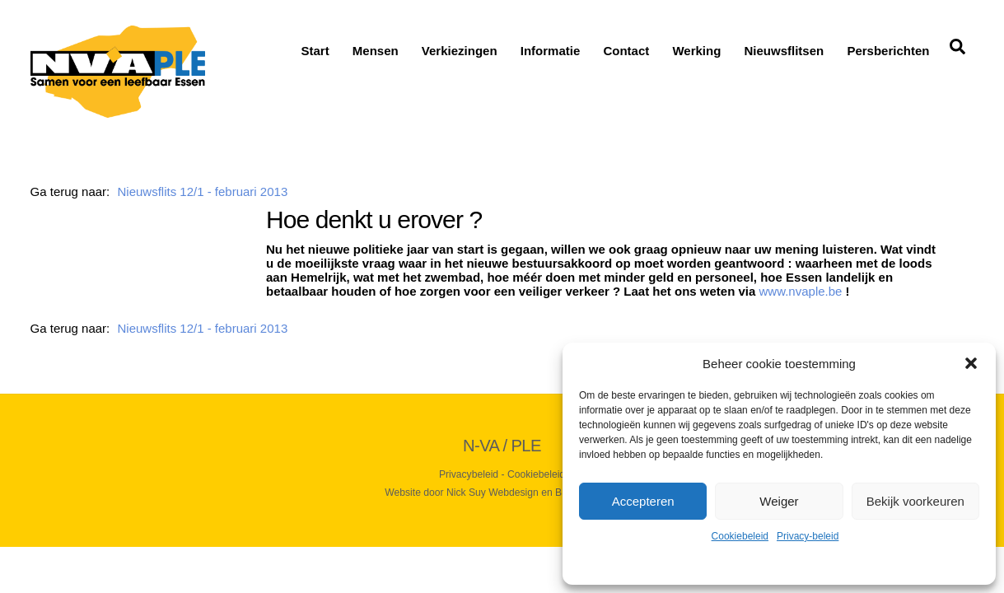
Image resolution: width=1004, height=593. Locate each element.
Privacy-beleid (807, 536)
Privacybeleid (468, 474)
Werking (696, 51)
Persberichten (888, 51)
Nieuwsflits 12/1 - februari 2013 (202, 191)
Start (315, 51)
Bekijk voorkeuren (915, 501)
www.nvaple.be (801, 291)
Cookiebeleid (740, 536)
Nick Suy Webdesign (492, 492)
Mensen (376, 51)
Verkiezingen (459, 51)
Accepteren (643, 501)
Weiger (778, 501)
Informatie (551, 51)
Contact (626, 51)
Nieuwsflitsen (784, 51)
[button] (971, 363)
